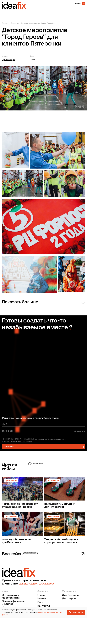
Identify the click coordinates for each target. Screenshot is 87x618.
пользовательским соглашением (17, 441)
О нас (41, 595)
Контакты (43, 606)
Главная (5, 23)
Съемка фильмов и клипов (13, 602)
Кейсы (41, 598)
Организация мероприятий (11, 596)
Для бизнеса (70, 595)
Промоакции (8, 59)
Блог (40, 602)
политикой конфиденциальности (50, 439)
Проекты (15, 23)
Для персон (69, 598)
